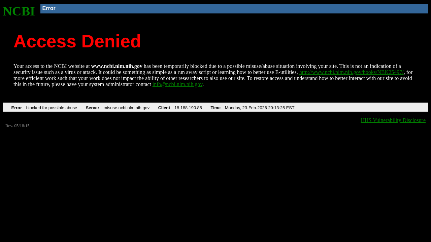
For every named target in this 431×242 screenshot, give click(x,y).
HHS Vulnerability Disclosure (393, 120)
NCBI (19, 11)
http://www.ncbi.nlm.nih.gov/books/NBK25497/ (351, 72)
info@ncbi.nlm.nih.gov (177, 84)
